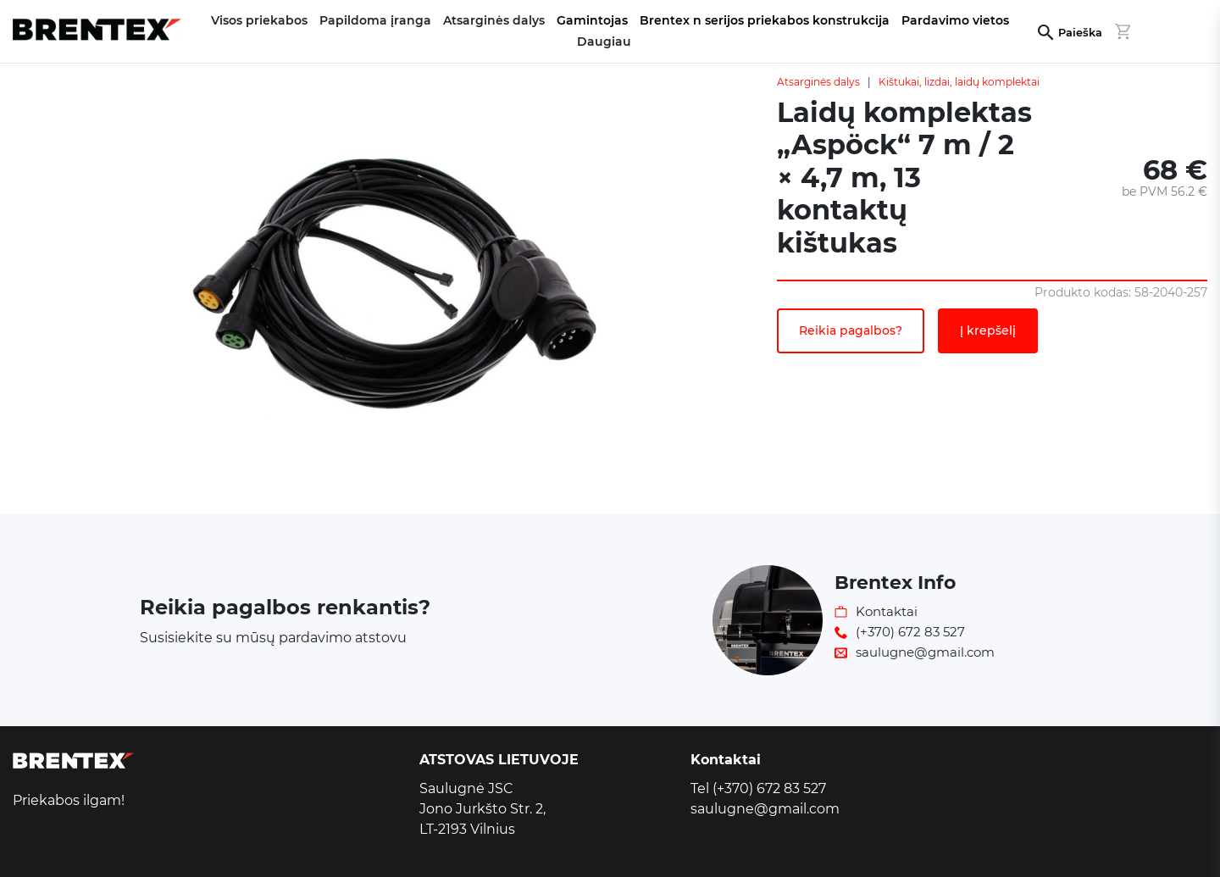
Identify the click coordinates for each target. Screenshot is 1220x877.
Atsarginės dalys (818, 81)
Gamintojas (592, 20)
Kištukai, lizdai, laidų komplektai (959, 81)
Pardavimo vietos (955, 20)
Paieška (1080, 32)
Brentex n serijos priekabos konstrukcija (765, 20)
